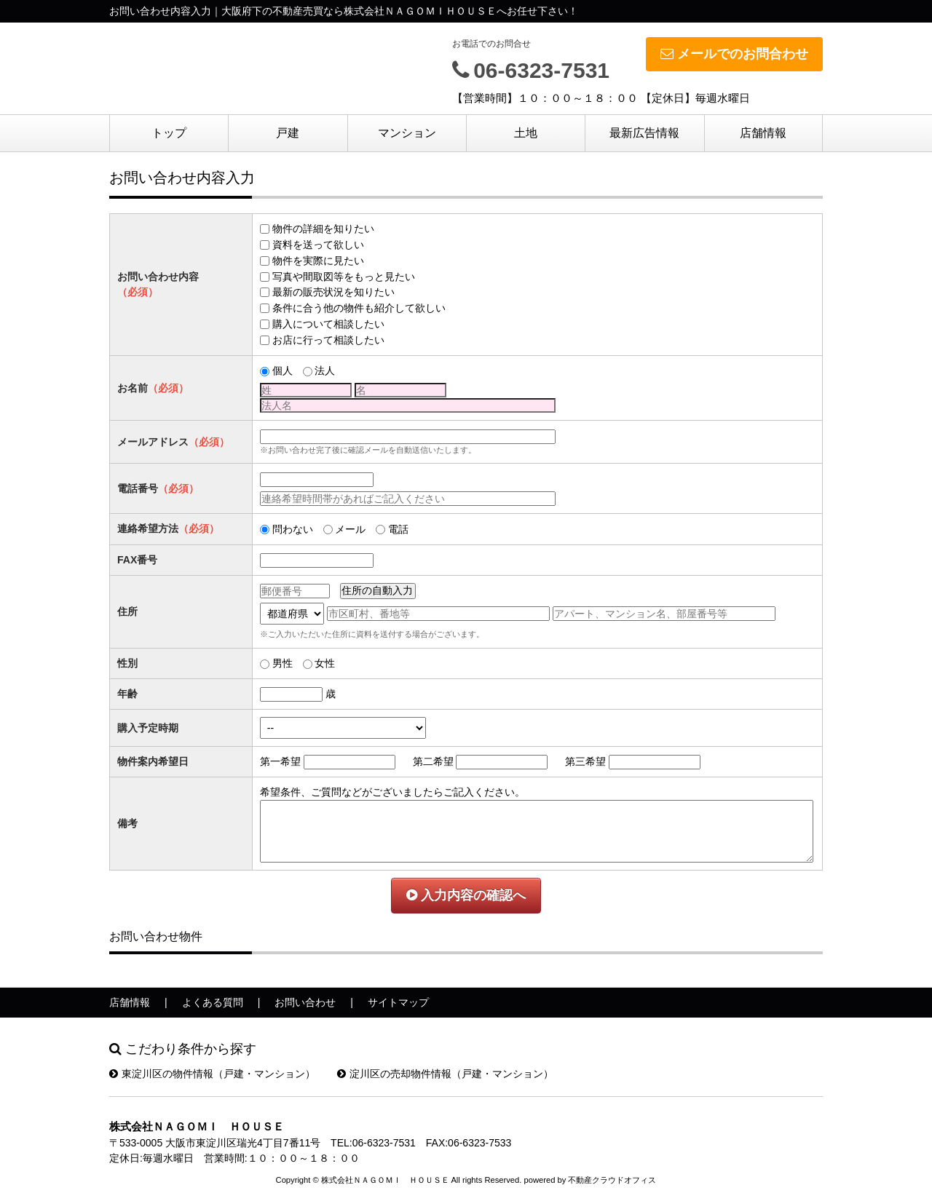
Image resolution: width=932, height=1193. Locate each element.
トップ (168, 133)
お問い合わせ (305, 1002)
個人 (282, 370)
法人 (325, 370)
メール (350, 529)
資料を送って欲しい (318, 244)
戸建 (287, 133)
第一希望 (280, 761)
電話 (398, 529)
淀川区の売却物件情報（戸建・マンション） (445, 1073)
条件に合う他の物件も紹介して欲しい (359, 308)
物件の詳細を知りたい (323, 228)
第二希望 (433, 761)
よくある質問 (212, 1002)
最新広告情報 (644, 133)
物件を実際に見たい (318, 260)
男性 (282, 663)
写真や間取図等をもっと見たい (343, 276)
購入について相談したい (328, 324)
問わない (292, 529)
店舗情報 (763, 133)
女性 (325, 663)
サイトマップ (398, 1002)
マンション (407, 133)
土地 (525, 133)
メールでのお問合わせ (734, 54)
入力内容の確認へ (466, 895)
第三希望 (585, 761)
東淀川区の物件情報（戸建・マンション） (212, 1073)
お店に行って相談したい (328, 340)
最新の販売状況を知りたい (333, 292)
